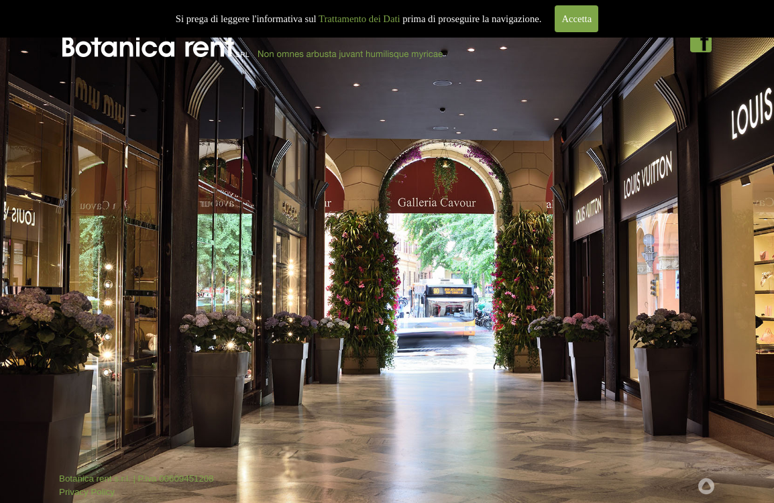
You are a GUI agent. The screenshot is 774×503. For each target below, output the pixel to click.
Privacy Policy (87, 492)
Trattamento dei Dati (359, 18)
